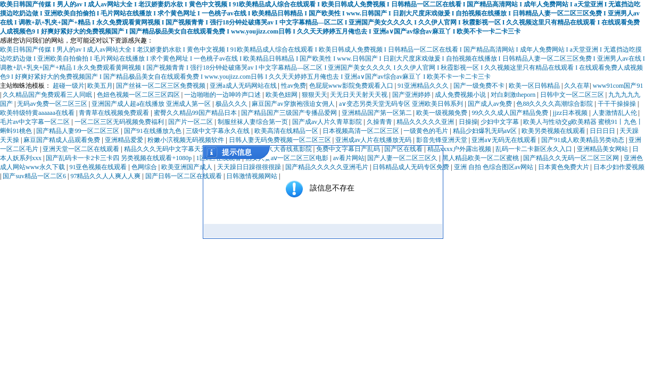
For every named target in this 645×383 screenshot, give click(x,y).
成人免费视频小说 (461, 94)
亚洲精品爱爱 (125, 140)
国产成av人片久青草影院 (327, 122)
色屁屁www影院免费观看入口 (352, 85)
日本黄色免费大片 (564, 167)
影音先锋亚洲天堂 (442, 140)
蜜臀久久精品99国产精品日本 (196, 112)
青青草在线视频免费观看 (115, 112)
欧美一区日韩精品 (535, 85)
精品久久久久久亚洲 (426, 122)
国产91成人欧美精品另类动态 (583, 140)
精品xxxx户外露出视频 (460, 149)
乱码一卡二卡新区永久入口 (534, 149)
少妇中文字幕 (500, 122)
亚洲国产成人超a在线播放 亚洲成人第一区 (152, 103)
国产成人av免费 (491, 103)
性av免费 (293, 85)
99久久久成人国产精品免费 (511, 112)
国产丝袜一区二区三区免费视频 (161, 85)
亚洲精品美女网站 (603, 149)
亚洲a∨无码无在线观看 (505, 140)
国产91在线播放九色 (153, 131)
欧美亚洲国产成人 (187, 167)
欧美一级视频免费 (442, 112)
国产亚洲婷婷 (412, 94)
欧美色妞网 (282, 94)
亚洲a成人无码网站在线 (244, 85)
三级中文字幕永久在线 (218, 131)
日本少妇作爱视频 (618, 167)
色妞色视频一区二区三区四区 (139, 94)
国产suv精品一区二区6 (35, 176)
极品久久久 (232, 103)
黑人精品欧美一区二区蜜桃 (481, 158)
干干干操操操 (618, 103)
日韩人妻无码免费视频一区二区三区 (281, 140)
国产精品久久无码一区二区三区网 (572, 158)
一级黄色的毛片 (426, 131)
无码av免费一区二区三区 (52, 103)
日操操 (468, 122)
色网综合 (145, 167)
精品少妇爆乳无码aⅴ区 (485, 131)
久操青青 (380, 122)
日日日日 (603, 131)
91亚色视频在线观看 (98, 167)
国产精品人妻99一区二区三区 (78, 131)
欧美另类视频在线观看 (554, 131)
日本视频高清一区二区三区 (361, 131)
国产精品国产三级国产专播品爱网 (289, 112)
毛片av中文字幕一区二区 (35, 122)
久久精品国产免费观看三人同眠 (48, 94)
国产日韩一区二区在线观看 (184, 176)
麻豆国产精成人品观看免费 (62, 140)
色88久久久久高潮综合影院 (555, 103)
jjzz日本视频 (571, 112)
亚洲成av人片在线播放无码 (374, 140)
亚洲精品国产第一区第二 (378, 112)
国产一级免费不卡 (479, 85)
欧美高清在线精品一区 (287, 131)
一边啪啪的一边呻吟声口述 (223, 94)
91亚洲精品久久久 (424, 85)
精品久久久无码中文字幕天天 (166, 149)
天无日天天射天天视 (359, 94)
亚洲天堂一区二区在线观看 (82, 149)
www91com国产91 (618, 85)
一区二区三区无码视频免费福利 (120, 122)
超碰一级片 (69, 85)
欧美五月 (100, 85)
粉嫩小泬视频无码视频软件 (186, 140)
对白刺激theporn (514, 94)
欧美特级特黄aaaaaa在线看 (38, 112)
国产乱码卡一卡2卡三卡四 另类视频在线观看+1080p (119, 158)
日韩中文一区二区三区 (573, 94)
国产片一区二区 (191, 122)
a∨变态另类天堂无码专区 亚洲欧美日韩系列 (402, 103)
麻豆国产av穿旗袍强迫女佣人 (294, 103)
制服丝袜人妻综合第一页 (254, 122)
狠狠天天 (314, 94)
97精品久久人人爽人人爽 (106, 176)
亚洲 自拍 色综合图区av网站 (494, 167)
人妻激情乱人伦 (615, 112)
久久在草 (577, 85)
